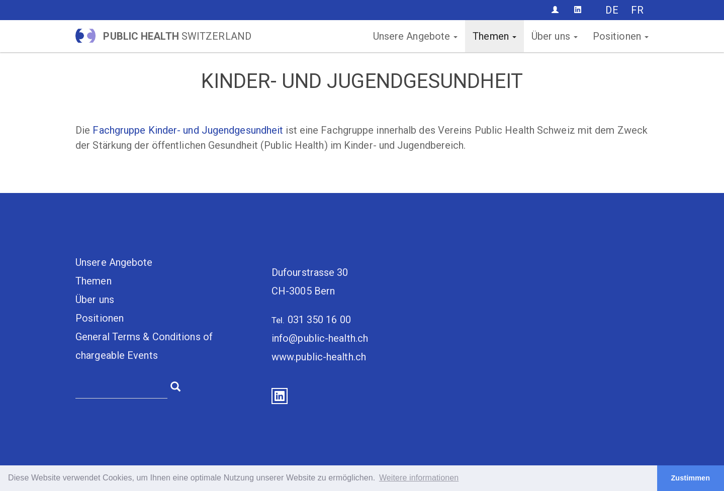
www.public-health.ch (319, 357)
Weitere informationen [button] (419, 477)
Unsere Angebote (415, 36)
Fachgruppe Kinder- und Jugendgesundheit (188, 130)
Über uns (554, 36)
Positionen (621, 36)
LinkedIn (280, 396)
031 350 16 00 (319, 320)
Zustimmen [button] (690, 478)
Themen (494, 36)
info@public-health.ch (320, 338)
